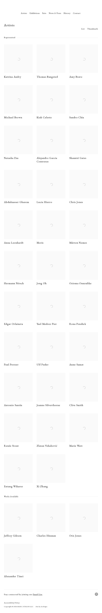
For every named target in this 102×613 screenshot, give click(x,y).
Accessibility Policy (12, 603)
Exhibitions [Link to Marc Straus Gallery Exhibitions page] (35, 13)
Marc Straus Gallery (51, 5)
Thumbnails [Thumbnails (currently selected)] (92, 29)
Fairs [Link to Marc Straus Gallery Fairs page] (44, 13)
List (83, 29)
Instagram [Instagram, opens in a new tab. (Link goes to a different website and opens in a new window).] (96, 594)
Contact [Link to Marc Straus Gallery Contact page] (77, 13)
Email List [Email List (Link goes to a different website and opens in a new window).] (37, 594)
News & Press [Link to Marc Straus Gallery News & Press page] (55, 13)
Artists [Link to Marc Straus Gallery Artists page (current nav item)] (24, 13)
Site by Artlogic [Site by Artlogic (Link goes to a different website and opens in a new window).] (41, 607)
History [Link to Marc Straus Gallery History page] (67, 13)
